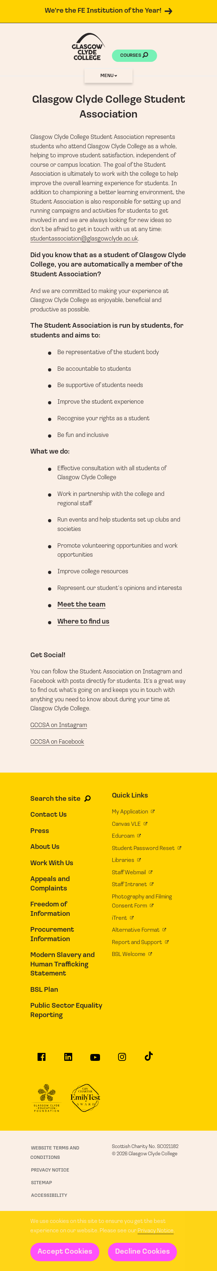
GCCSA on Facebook (57, 742)
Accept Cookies (65, 1251)
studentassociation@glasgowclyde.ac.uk (84, 239)
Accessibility (49, 1195)
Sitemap (41, 1183)
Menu (108, 75)
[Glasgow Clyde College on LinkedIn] (68, 1059)
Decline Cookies (142, 1251)
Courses (134, 56)
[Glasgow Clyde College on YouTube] (95, 1060)
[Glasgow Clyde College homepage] (88, 46)
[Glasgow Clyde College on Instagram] (122, 1059)
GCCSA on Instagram (58, 725)
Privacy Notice (156, 1231)
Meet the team (81, 605)
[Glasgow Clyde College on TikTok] (149, 1058)
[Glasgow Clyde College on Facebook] (41, 1059)
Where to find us (83, 622)
